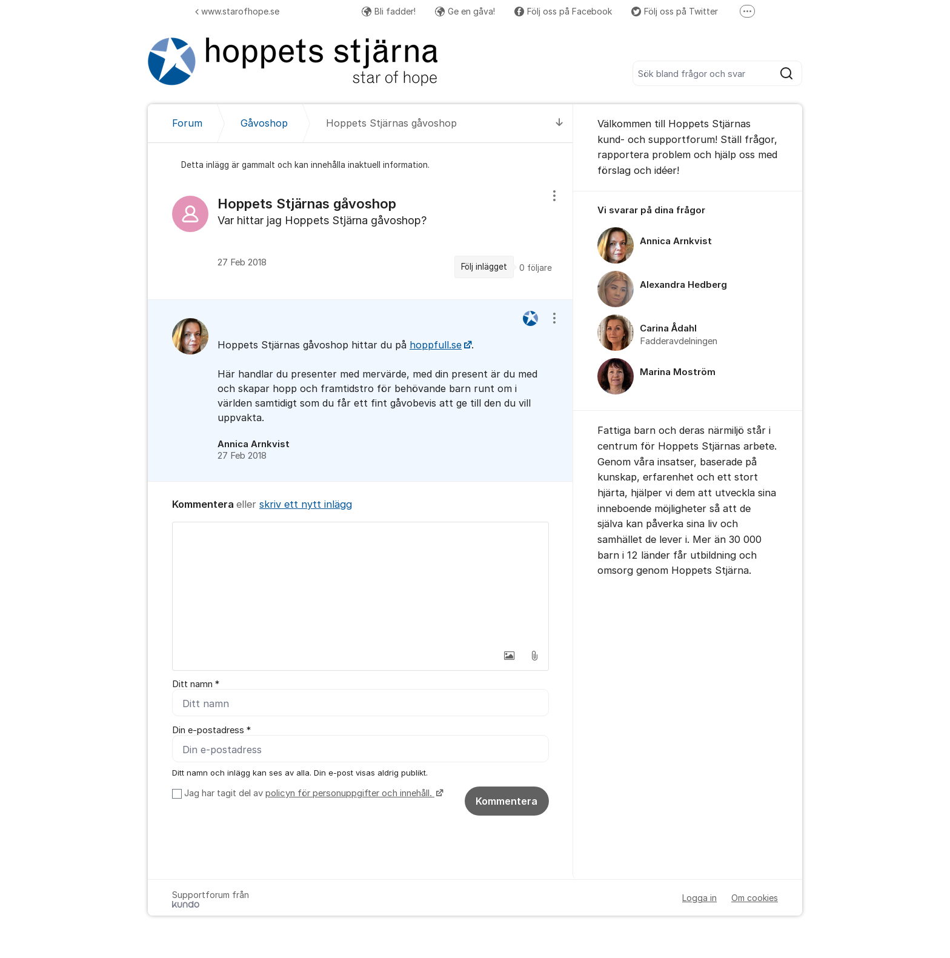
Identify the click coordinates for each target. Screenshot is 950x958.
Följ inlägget (484, 266)
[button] (508, 656)
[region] (360, 238)
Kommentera (506, 801)
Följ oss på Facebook (563, 11)
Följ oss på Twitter (674, 11)
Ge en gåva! (465, 11)
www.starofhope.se (237, 11)
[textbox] (360, 583)
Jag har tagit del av (312, 793)
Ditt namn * (195, 684)
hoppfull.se (436, 345)
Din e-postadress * (211, 730)
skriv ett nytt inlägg (305, 504)
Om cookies (754, 898)
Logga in (699, 898)
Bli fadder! (389, 11)
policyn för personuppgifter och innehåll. (349, 793)
